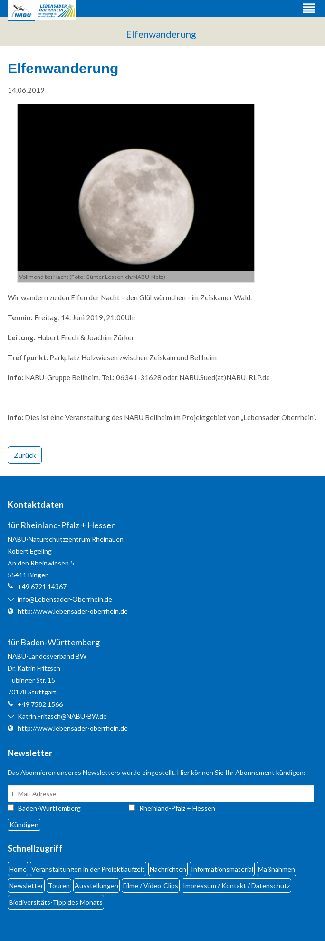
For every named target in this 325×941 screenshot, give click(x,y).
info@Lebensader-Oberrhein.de (65, 599)
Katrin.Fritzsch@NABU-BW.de (62, 716)
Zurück (25, 455)
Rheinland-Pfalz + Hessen (177, 808)
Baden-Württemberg (58, 808)
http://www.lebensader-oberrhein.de (73, 611)
